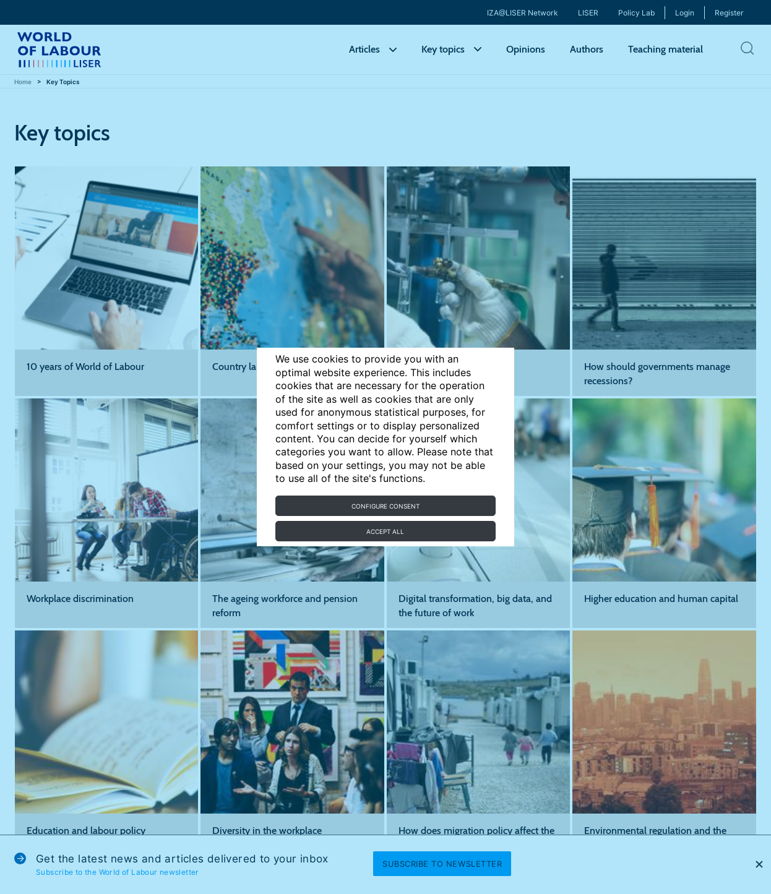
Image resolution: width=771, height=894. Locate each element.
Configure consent (385, 506)
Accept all (385, 531)
